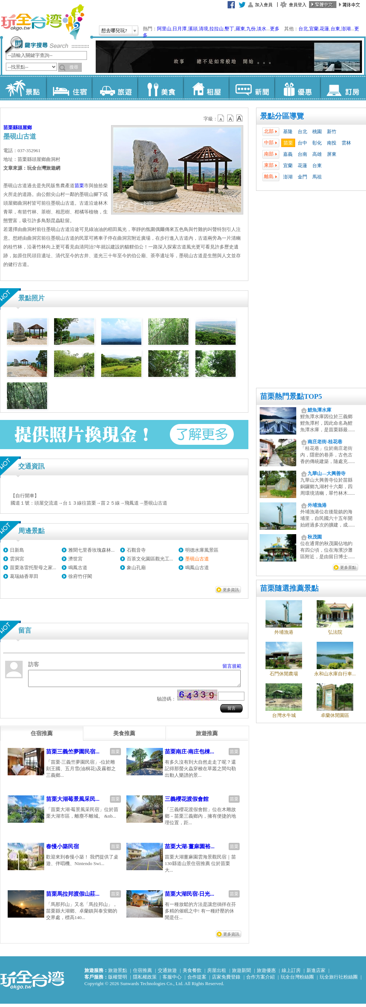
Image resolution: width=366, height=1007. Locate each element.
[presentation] (41, 736)
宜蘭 (314, 28)
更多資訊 (231, 589)
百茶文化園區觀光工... (150, 559)
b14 (239, 118)
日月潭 (179, 28)
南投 (331, 143)
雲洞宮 (17, 559)
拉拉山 (216, 28)
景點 (23, 87)
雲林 (346, 143)
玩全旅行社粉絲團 (339, 980)
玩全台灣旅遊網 (42, 22)
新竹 (331, 131)
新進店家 (315, 973)
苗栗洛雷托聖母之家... (33, 567)
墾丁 (229, 28)
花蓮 (324, 28)
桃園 (317, 131)
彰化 (317, 143)
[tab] (41, 736)
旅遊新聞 (241, 973)
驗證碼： (166, 702)
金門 (302, 177)
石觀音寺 (136, 550)
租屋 (206, 87)
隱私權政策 (145, 980)
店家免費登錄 (226, 980)
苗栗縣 (10, 127)
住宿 (69, 87)
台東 (335, 28)
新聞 (251, 87)
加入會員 (263, 4)
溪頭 (193, 28)
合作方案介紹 (260, 980)
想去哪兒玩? (114, 30)
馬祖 (317, 177)
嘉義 (288, 154)
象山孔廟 (136, 567)
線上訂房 (291, 973)
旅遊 (114, 87)
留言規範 (231, 666)
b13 (230, 118)
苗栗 (288, 143)
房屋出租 (216, 973)
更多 (274, 28)
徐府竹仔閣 (80, 576)
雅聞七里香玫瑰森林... (91, 550)
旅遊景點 (117, 973)
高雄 (317, 154)
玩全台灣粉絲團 (297, 980)
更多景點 (348, 567)
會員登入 (297, 4)
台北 (303, 28)
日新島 (17, 550)
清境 (203, 28)
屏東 (331, 154)
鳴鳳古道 (77, 567)
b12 (221, 118)
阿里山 (164, 28)
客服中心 (172, 980)
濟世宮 (75, 559)
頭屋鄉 (25, 127)
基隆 (288, 131)
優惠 (297, 87)
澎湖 (346, 28)
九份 (251, 28)
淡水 (261, 28)
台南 (302, 154)
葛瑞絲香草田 (24, 576)
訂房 (343, 87)
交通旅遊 (167, 973)
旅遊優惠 (266, 973)
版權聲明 (117, 980)
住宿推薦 (142, 973)
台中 (302, 143)
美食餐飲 (192, 973)
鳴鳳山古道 (197, 567)
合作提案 (196, 980)
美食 (160, 87)
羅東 (240, 28)
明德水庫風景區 (201, 550)
